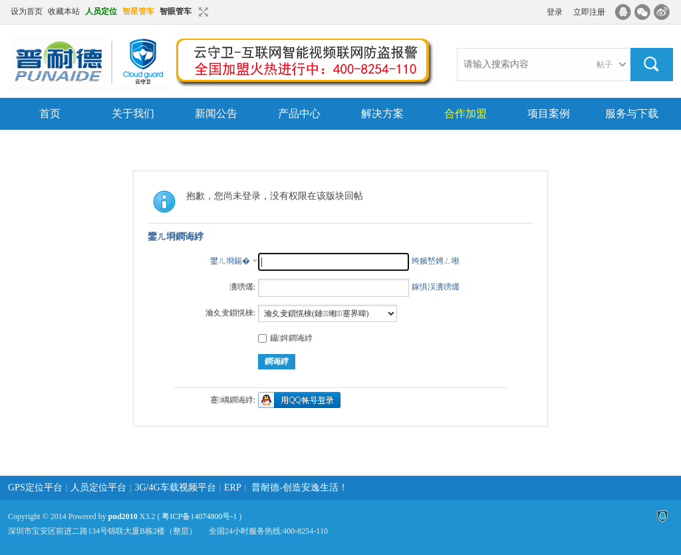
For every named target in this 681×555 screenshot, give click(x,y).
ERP (232, 487)
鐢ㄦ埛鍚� (230, 261)
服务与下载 (631, 113)
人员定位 (101, 11)
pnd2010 (123, 516)
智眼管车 (176, 11)
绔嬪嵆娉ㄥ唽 (436, 261)
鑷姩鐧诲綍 (285, 338)
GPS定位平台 (35, 487)
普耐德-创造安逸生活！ (299, 487)
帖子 (605, 64)
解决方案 (382, 113)
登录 (555, 12)
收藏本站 (64, 11)
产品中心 (299, 113)
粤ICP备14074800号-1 (199, 516)
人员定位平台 (98, 487)
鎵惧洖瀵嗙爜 (436, 286)
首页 (50, 113)
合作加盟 (465, 113)
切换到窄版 (201, 12)
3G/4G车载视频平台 (175, 487)
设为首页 (27, 11)
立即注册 (589, 12)
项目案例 (548, 113)
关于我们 (133, 113)
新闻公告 (216, 113)
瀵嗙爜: (242, 286)
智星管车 (138, 11)
